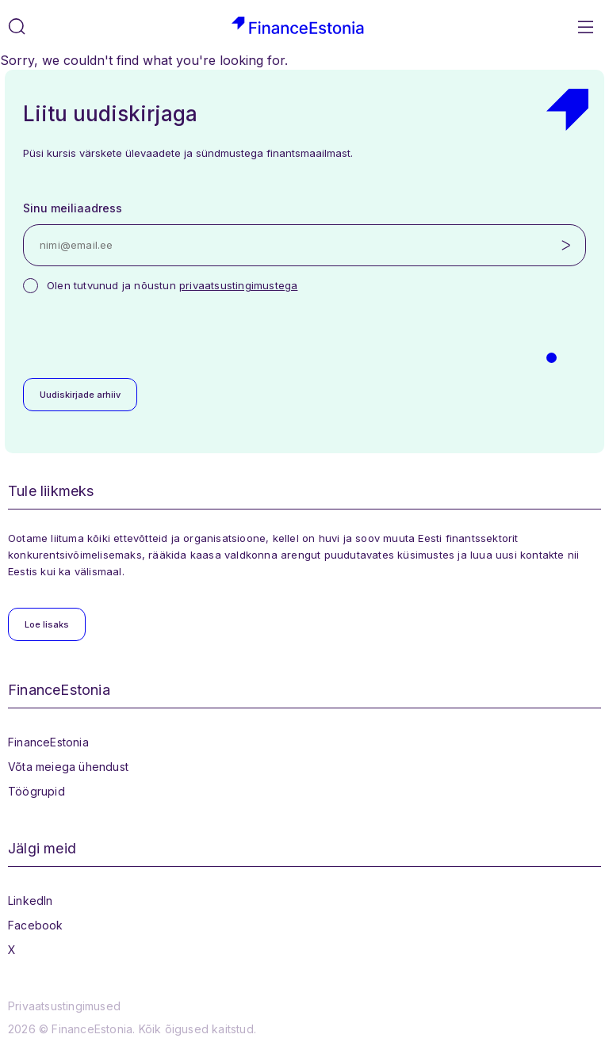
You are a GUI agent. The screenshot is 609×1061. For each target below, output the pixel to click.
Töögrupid (36, 791)
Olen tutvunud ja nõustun (172, 285)
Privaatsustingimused (64, 1006)
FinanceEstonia (48, 742)
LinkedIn (30, 900)
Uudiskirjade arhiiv (80, 394)
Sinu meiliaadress (72, 208)
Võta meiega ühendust (68, 766)
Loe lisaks (47, 624)
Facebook (35, 925)
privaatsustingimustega (238, 285)
